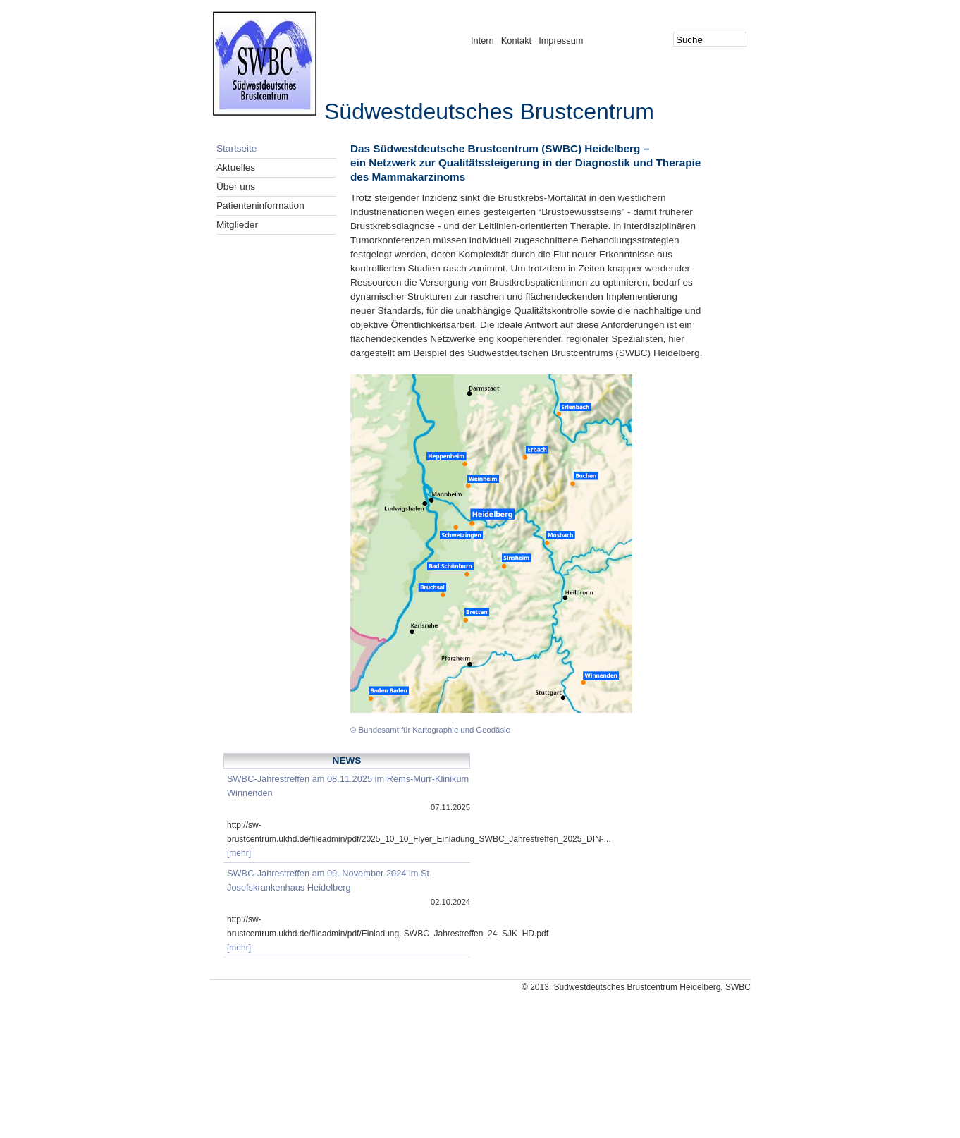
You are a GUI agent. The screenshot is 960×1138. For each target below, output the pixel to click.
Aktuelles (235, 167)
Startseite (236, 148)
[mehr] (239, 853)
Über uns (235, 186)
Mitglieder (237, 224)
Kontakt (516, 40)
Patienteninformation (260, 205)
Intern (482, 40)
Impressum (561, 40)
